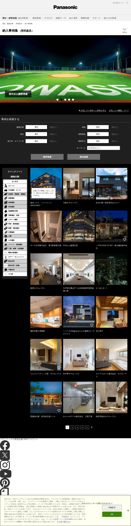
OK (112, 514)
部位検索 (84, 156)
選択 (36, 127)
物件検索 (47, 156)
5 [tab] (73, 100)
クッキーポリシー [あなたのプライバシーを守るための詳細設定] (63, 522)
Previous (7, 70)
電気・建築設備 (7, 23)
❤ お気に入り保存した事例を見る (92, 110)
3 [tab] (65, 100)
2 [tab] (61, 100)
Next (123, 70)
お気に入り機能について (119, 110)
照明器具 (19, 23)
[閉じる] (128, 510)
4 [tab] (69, 100)
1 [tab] (57, 100)
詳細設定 (112, 507)
